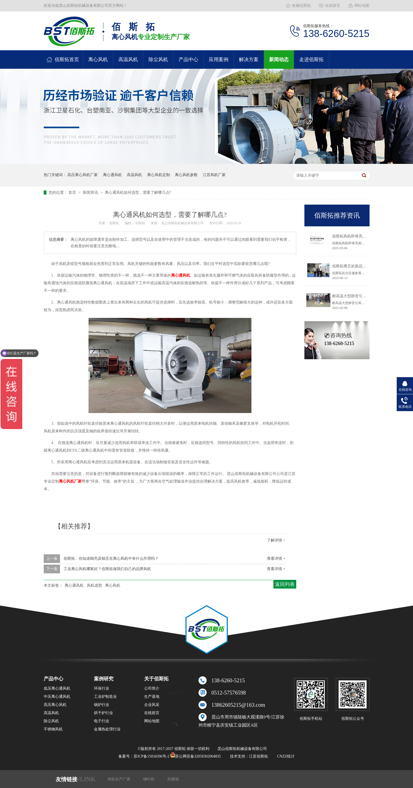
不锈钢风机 (53, 729)
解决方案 (248, 59)
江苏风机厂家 (214, 175)
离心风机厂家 (70, 481)
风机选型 (94, 585)
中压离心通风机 (57, 697)
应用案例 (218, 59)
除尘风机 (158, 59)
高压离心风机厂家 (82, 175)
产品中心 (188, 59)
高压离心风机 (55, 705)
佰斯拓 (114, 223)
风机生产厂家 (119, 779)
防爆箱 (173, 779)
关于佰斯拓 (156, 678)
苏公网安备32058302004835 (195, 756)
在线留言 (332, 6)
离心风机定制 (158, 175)
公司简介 (151, 688)
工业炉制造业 (105, 697)
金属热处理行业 (107, 729)
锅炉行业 (101, 705)
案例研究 (104, 678)
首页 (72, 192)
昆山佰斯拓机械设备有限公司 (182, 223)
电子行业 (101, 721)
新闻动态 (279, 59)
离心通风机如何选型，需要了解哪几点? (138, 192)
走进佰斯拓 (311, 59)
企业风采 (151, 705)
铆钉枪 (149, 779)
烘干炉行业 (103, 713)
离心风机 (98, 59)
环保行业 (101, 688)
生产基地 (151, 697)
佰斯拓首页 (67, 59)
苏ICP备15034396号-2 (151, 756)
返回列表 (285, 584)
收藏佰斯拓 (301, 6)
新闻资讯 (91, 192)
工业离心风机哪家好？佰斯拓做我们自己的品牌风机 (107, 569)
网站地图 (362, 6)
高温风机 (128, 59)
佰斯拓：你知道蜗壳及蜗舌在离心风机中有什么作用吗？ (111, 558)
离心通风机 (112, 175)
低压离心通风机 (57, 688)
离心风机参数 (186, 175)
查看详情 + (276, 558)
